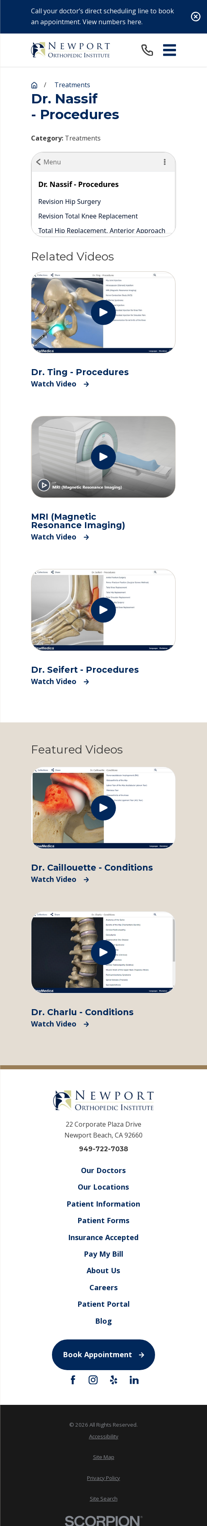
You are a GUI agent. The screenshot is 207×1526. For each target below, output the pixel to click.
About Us (103, 1270)
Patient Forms (104, 1220)
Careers (103, 1287)
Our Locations (103, 1187)
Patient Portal (103, 1304)
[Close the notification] (196, 16)
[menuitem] (103, 1436)
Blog (103, 1320)
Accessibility (103, 1436)
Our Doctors (103, 1170)
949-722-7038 (103, 1149)
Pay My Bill (103, 1254)
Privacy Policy (103, 1478)
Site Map (103, 1457)
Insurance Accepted (103, 1237)
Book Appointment (103, 1354)
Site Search (104, 1498)
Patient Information (104, 1204)
